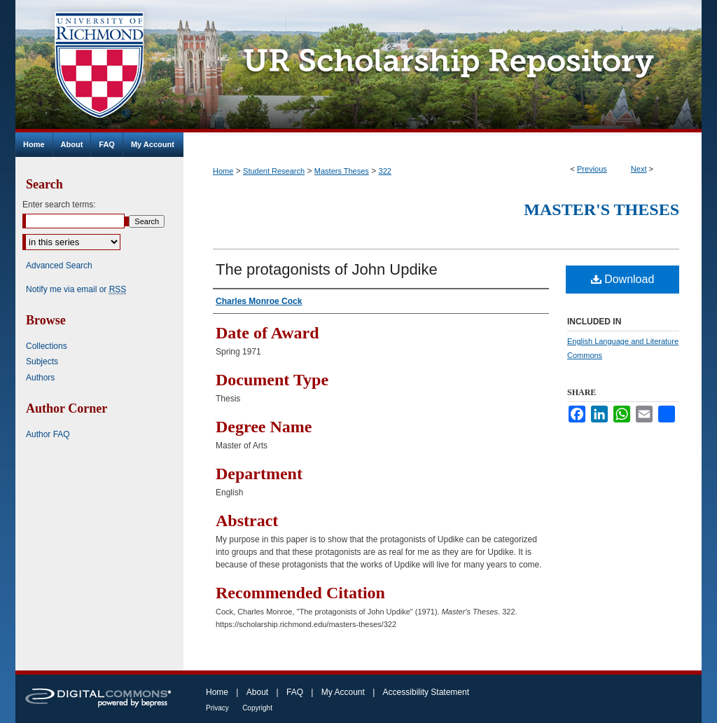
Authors (40, 378)
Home (223, 171)
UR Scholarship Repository (442, 66)
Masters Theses (341, 171)
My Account (343, 692)
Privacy (217, 708)
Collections (46, 346)
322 (385, 171)
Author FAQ (48, 434)
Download (623, 279)
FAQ (294, 692)
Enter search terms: (59, 204)
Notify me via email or (76, 289)
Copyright (257, 708)
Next (639, 169)
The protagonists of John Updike (327, 269)
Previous (592, 169)
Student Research (274, 171)
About (257, 692)
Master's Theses (601, 209)
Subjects (42, 361)
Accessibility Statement (426, 692)
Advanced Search (59, 265)
